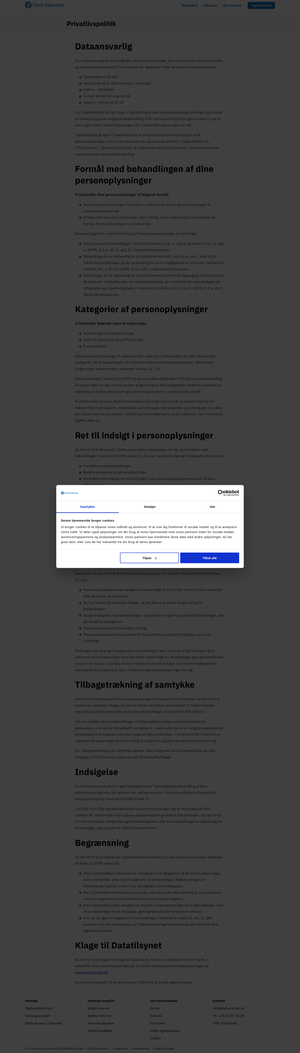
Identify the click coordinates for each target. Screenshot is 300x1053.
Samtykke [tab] (87, 506)
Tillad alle (209, 558)
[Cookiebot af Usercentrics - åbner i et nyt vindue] (221, 493)
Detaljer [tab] (150, 506)
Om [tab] (212, 506)
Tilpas (149, 558)
